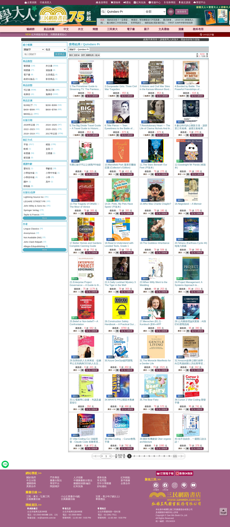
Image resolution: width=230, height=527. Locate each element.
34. (119, 399)
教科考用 (198, 29)
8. (191, 128)
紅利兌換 (140, 2)
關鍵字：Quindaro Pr (79, 49)
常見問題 (101, 480)
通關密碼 (31, 483)
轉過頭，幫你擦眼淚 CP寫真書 (145, 20)
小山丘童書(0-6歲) (70, 496)
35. (149, 399)
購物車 (115, 2)
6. (120, 128)
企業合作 (125, 483)
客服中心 (155, 2)
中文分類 (31, 480)
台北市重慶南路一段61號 (109, 511)
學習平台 (199, 2)
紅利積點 (125, 477)
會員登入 (45, 2)
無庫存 (76, 96)
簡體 (95, 29)
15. (155, 204)
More (44, 218)
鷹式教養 (167, 20)
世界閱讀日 (136, 23)
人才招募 (78, 477)
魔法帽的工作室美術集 (117, 23)
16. (188, 204)
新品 (49, 29)
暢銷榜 (30, 29)
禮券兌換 (101, 477)
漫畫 (181, 29)
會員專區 (102, 2)
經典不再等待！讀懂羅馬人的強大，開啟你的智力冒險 (192, 39)
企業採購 (30, 2)
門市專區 (54, 477)
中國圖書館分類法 (82, 480)
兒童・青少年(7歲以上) (108, 496)
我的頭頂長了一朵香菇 (117, 20)
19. (154, 243)
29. (85, 363)
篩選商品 (60, 54)
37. (85, 442)
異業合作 (31, 486)
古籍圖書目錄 (33, 499)
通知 (127, 2)
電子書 (131, 29)
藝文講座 (185, 2)
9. (85, 164)
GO (170, 11)
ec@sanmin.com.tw (46, 518)
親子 (146, 29)
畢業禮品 (100, 499)
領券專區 (170, 2)
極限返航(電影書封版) (155, 23)
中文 (66, 29)
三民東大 (112, 29)
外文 (80, 29)
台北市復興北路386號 (37, 511)
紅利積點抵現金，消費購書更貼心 (46, 34)
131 (175, 456)
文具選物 (164, 29)
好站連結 (101, 486)
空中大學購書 (104, 483)
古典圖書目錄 (68, 499)
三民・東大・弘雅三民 (38, 496)
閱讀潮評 (54, 486)
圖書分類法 (56, 480)
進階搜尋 (181, 11)
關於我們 (31, 477)
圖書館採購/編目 (82, 483)
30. (119, 360)
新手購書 (125, 480)
